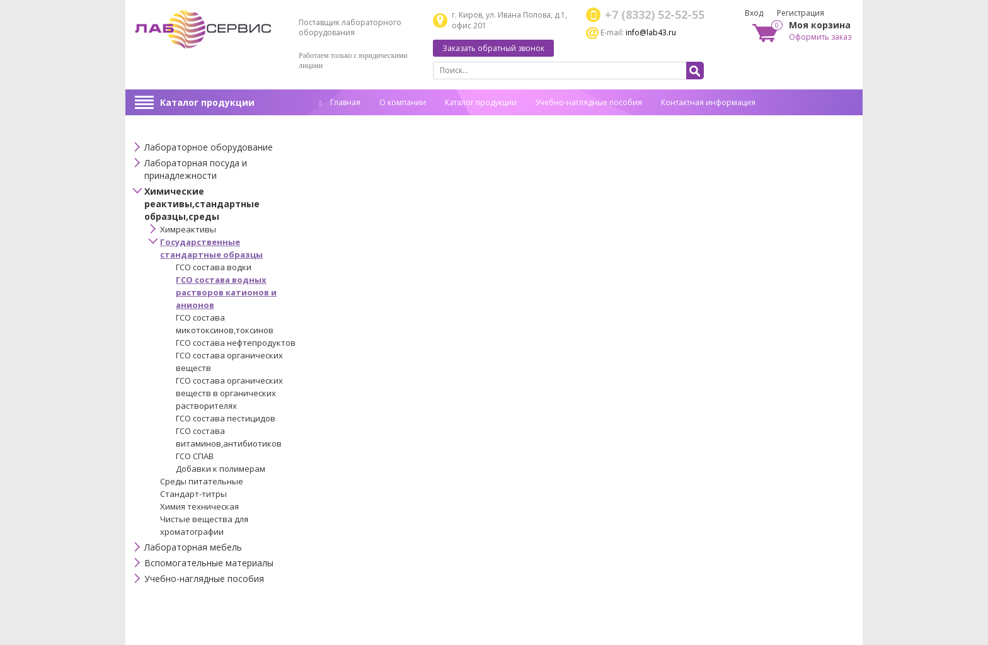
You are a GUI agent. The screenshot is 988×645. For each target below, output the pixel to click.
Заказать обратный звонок (493, 48)
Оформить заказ (820, 36)
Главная (339, 102)
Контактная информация (708, 102)
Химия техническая (199, 506)
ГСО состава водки (213, 267)
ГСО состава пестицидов (225, 418)
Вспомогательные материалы (208, 563)
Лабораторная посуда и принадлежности (195, 169)
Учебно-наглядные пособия (589, 102)
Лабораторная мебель (193, 547)
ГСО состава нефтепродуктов (236, 342)
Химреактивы (188, 229)
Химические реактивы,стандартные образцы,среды (202, 203)
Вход (754, 13)
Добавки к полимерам (220, 468)
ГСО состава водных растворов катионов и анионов (226, 292)
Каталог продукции (207, 102)
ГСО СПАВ (195, 456)
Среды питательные (201, 481)
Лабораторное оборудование (208, 147)
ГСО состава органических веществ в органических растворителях (229, 393)
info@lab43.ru (651, 32)
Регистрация (800, 13)
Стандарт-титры (193, 493)
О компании (402, 102)
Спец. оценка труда (355, 122)
